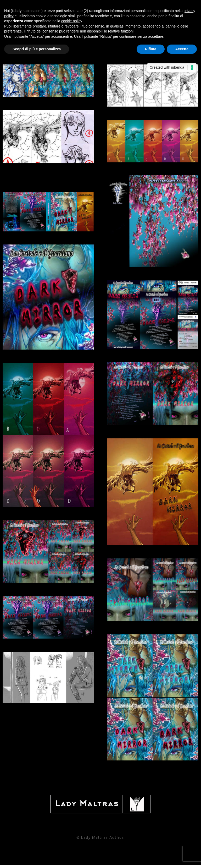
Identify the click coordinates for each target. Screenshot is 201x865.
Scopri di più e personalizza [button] (37, 49)
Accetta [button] (181, 49)
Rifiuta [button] (151, 49)
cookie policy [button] (71, 21)
